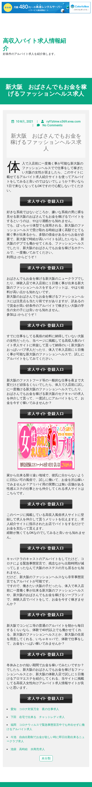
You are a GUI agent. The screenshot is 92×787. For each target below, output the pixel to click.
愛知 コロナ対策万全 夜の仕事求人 (35, 709)
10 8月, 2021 (24, 121)
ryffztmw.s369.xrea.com (63, 121)
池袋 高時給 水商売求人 (28, 749)
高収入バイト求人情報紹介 (34, 44)
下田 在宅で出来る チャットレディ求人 (38, 717)
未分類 (46, 758)
